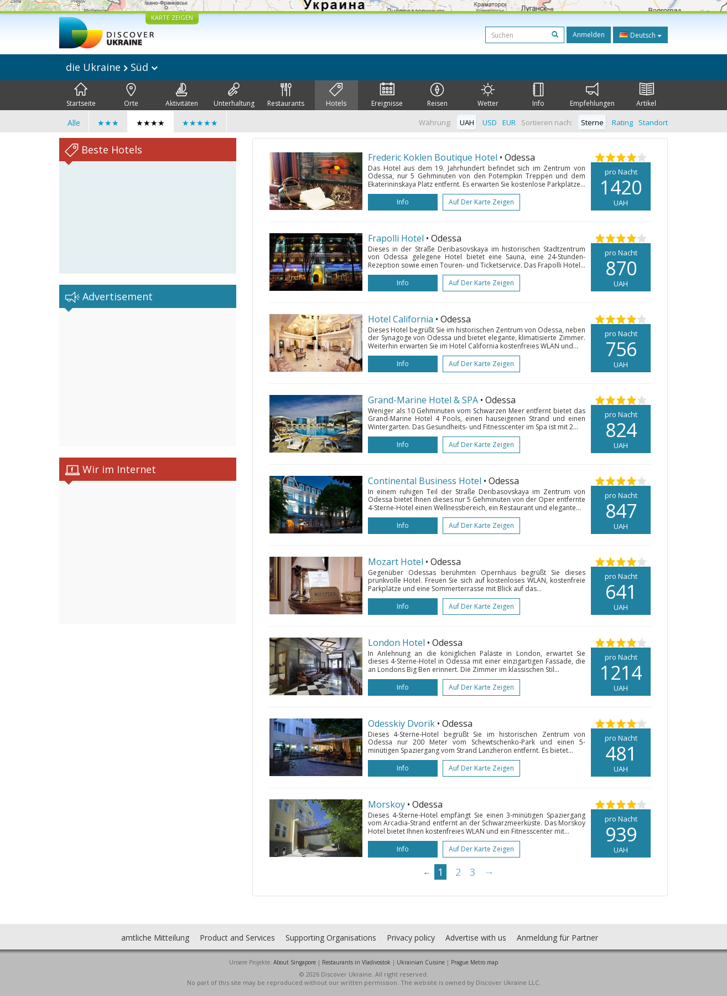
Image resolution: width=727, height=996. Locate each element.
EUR (509, 122)
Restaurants (285, 95)
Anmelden (589, 34)
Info (538, 95)
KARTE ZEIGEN (172, 17)
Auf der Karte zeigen (481, 202)
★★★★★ (200, 122)
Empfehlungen (592, 95)
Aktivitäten (181, 95)
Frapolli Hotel (397, 238)
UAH (467, 122)
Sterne (592, 122)
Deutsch (640, 35)
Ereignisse (387, 95)
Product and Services (237, 937)
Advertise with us (475, 937)
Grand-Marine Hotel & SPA (424, 400)
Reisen (437, 95)
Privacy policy (411, 937)
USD (489, 122)
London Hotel (397, 642)
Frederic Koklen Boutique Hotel (434, 157)
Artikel (646, 95)
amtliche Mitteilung (155, 937)
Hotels (336, 95)
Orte (131, 95)
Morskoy (387, 804)
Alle (73, 122)
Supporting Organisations (330, 937)
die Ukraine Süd (112, 67)
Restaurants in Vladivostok (356, 962)
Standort (653, 122)
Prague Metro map (474, 962)
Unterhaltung (234, 95)
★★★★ (150, 122)
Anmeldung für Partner (557, 937)
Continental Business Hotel (426, 481)
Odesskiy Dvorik (402, 723)
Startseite (81, 95)
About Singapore (294, 962)
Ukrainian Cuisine (421, 962)
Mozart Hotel (396, 562)
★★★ (108, 122)
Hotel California (401, 319)
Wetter (487, 95)
